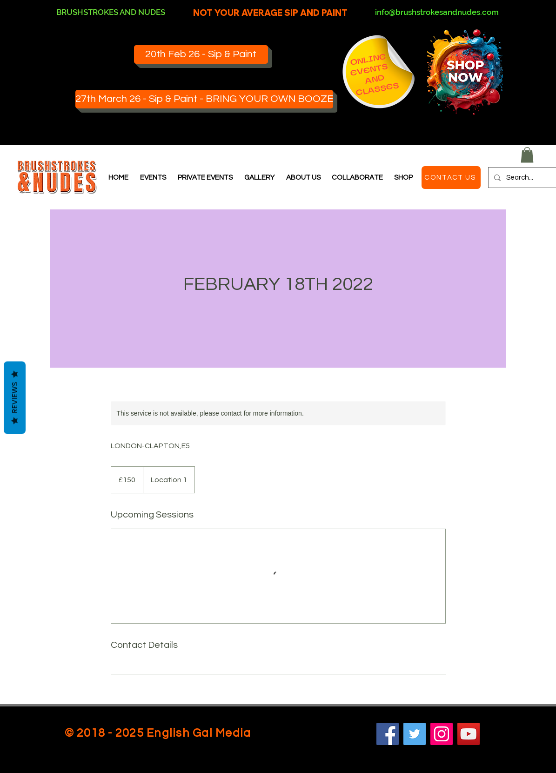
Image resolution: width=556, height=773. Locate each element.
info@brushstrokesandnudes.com (437, 12)
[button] (527, 154)
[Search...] (526, 178)
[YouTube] (468, 734)
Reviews (14, 397)
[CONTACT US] (451, 177)
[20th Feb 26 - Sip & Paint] (201, 54)
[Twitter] (414, 734)
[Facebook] (387, 734)
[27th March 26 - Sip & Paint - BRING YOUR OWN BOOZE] (204, 99)
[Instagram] (441, 734)
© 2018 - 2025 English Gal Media (158, 733)
